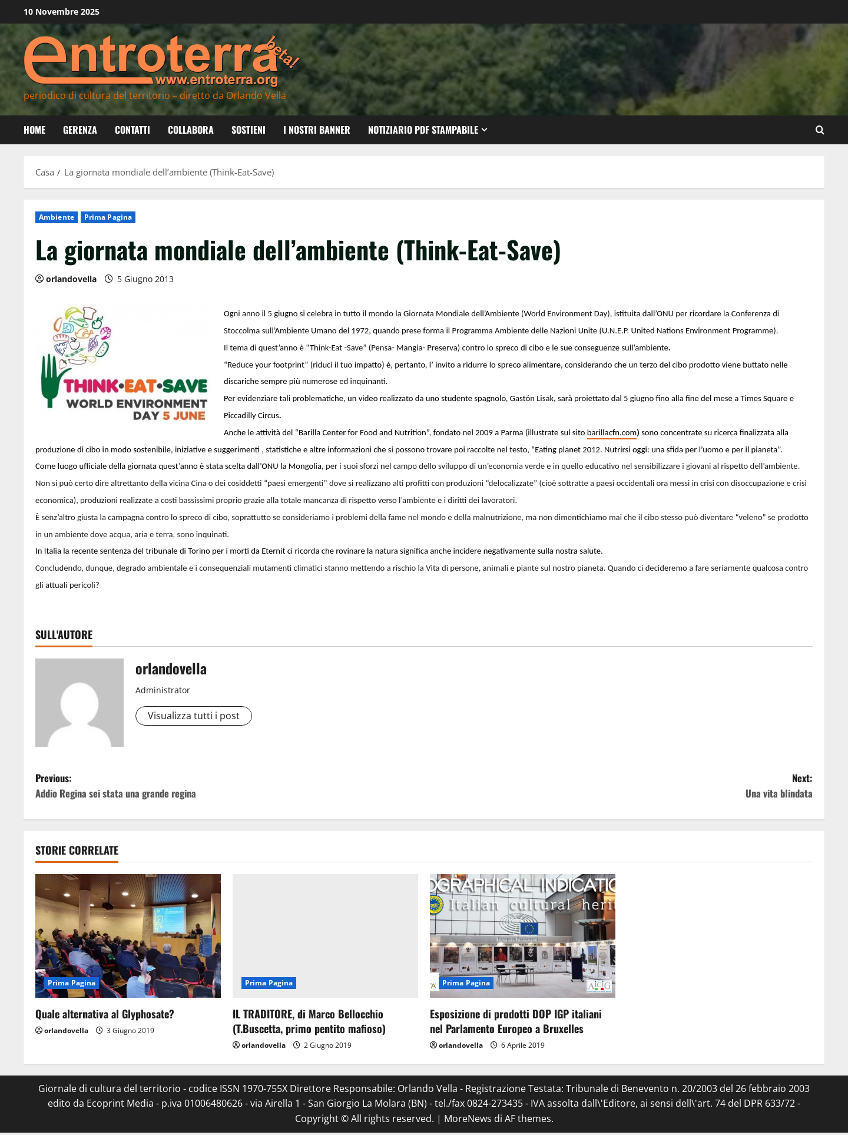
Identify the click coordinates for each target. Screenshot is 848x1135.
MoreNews (468, 1120)
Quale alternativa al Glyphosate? (104, 1016)
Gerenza (80, 130)
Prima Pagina (108, 217)
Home (34, 130)
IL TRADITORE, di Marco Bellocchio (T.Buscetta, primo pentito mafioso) (309, 1024)
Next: (618, 788)
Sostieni (248, 130)
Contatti (132, 130)
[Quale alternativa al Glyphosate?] (128, 939)
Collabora (191, 130)
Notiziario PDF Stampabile (423, 130)
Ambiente (56, 217)
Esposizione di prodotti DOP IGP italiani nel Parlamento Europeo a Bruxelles (516, 1024)
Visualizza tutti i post (194, 715)
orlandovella (71, 278)
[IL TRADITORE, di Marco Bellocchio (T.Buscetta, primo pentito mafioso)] (325, 939)
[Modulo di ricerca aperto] (820, 129)
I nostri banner (316, 130)
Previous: (229, 788)
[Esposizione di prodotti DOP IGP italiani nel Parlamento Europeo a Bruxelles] (522, 939)
